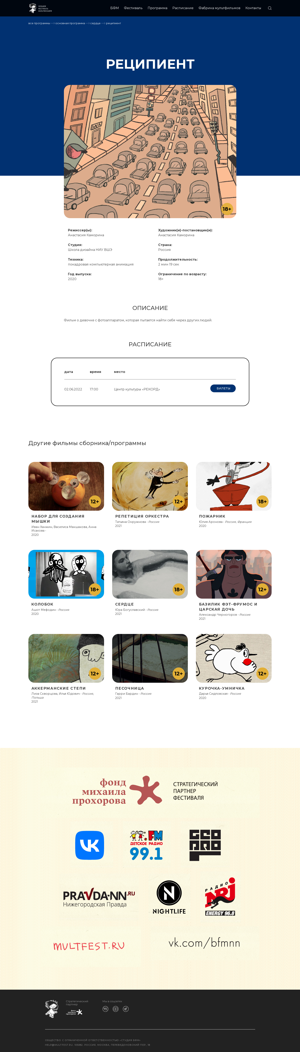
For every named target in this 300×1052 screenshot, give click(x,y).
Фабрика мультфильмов (219, 8)
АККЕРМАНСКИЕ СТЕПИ (58, 686)
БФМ (114, 8)
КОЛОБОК (42, 602)
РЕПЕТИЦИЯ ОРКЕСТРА (142, 514)
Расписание (183, 8)
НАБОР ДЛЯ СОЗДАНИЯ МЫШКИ (58, 517)
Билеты (223, 388)
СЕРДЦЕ (95, 23)
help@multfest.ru (59, 1043)
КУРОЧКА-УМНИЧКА (222, 686)
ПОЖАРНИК (212, 514)
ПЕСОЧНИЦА (129, 686)
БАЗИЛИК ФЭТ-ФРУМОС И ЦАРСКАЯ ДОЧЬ (228, 605)
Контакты (253, 8)
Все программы (39, 23)
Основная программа (70, 23)
